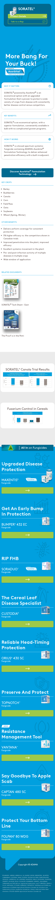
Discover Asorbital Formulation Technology (27, 172)
